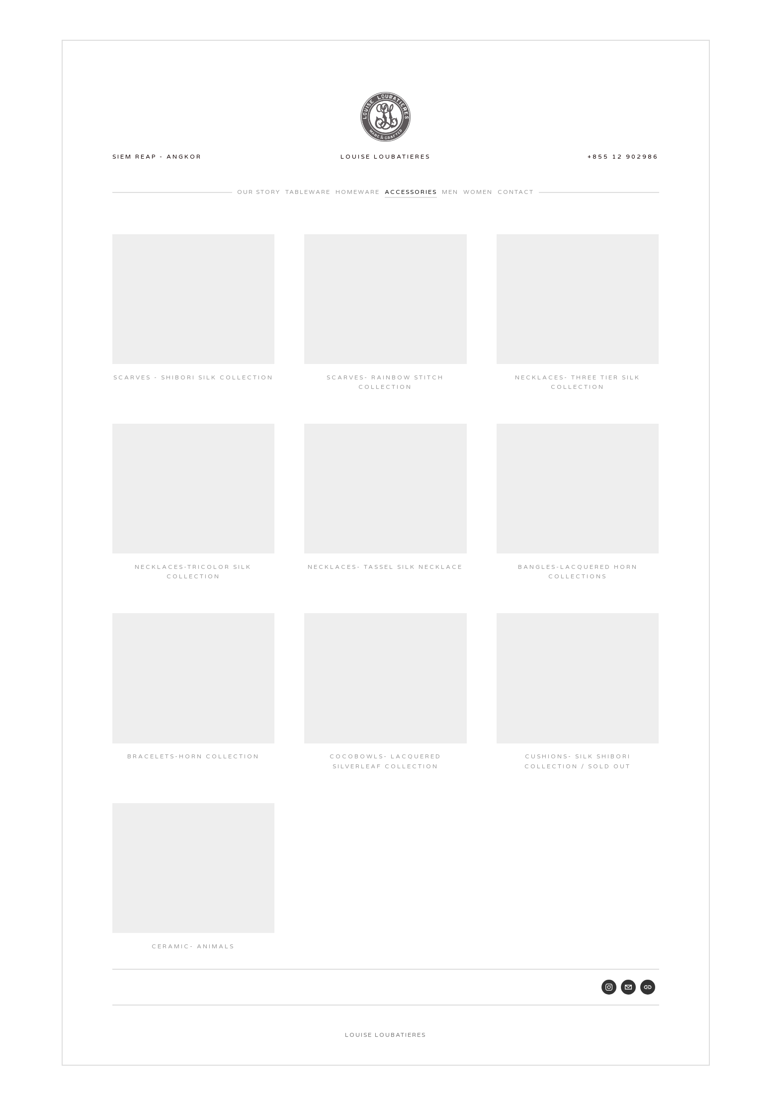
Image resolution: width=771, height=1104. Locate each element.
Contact (516, 190)
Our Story (258, 190)
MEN (450, 190)
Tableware (308, 190)
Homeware (358, 190)
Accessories (411, 190)
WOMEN (478, 190)
